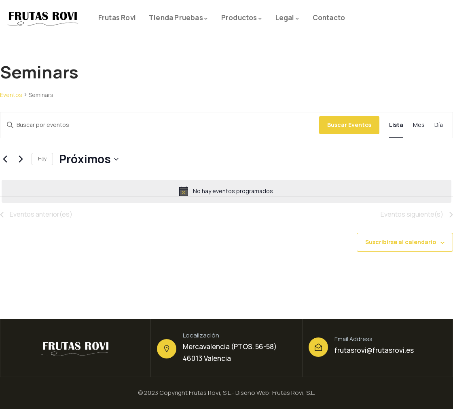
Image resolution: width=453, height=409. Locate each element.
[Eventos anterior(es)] (5, 159)
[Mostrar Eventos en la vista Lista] (396, 125)
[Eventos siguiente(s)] (20, 159)
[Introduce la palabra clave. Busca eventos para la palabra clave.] (159, 125)
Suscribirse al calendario (400, 242)
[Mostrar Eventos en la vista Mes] (419, 125)
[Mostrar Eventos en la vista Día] (438, 125)
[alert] (226, 191)
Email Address (353, 339)
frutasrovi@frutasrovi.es (374, 350)
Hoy (42, 158)
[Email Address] (318, 347)
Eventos (11, 95)
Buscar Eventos (349, 125)
